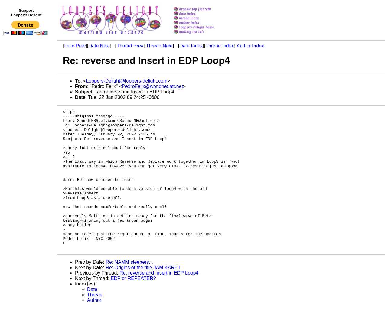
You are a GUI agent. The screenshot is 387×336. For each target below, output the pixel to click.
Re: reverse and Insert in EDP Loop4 (158, 301)
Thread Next (159, 45)
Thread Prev (130, 45)
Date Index (191, 45)
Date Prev (75, 45)
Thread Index (219, 45)
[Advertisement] (26, 162)
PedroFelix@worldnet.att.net (152, 86)
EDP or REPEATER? (133, 306)
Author (94, 328)
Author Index (250, 45)
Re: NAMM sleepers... (129, 290)
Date (92, 317)
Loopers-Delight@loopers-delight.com (126, 80)
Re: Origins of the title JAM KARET (143, 295)
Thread (94, 322)
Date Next (99, 45)
